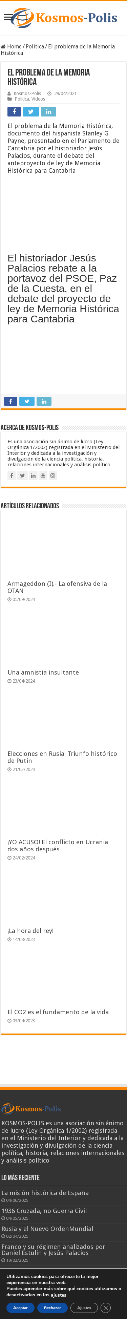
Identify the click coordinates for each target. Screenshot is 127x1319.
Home (11, 46)
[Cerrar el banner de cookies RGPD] (106, 1308)
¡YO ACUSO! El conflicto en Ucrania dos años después (57, 845)
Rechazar (52, 1308)
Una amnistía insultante (43, 672)
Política (35, 46)
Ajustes (84, 1308)
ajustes (58, 1295)
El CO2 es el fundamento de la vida (58, 1012)
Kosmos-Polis (27, 93)
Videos (38, 99)
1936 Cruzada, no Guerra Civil (44, 1210)
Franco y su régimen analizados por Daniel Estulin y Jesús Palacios (53, 1249)
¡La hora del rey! (30, 930)
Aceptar (20, 1308)
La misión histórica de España (45, 1192)
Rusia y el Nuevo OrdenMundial (47, 1228)
